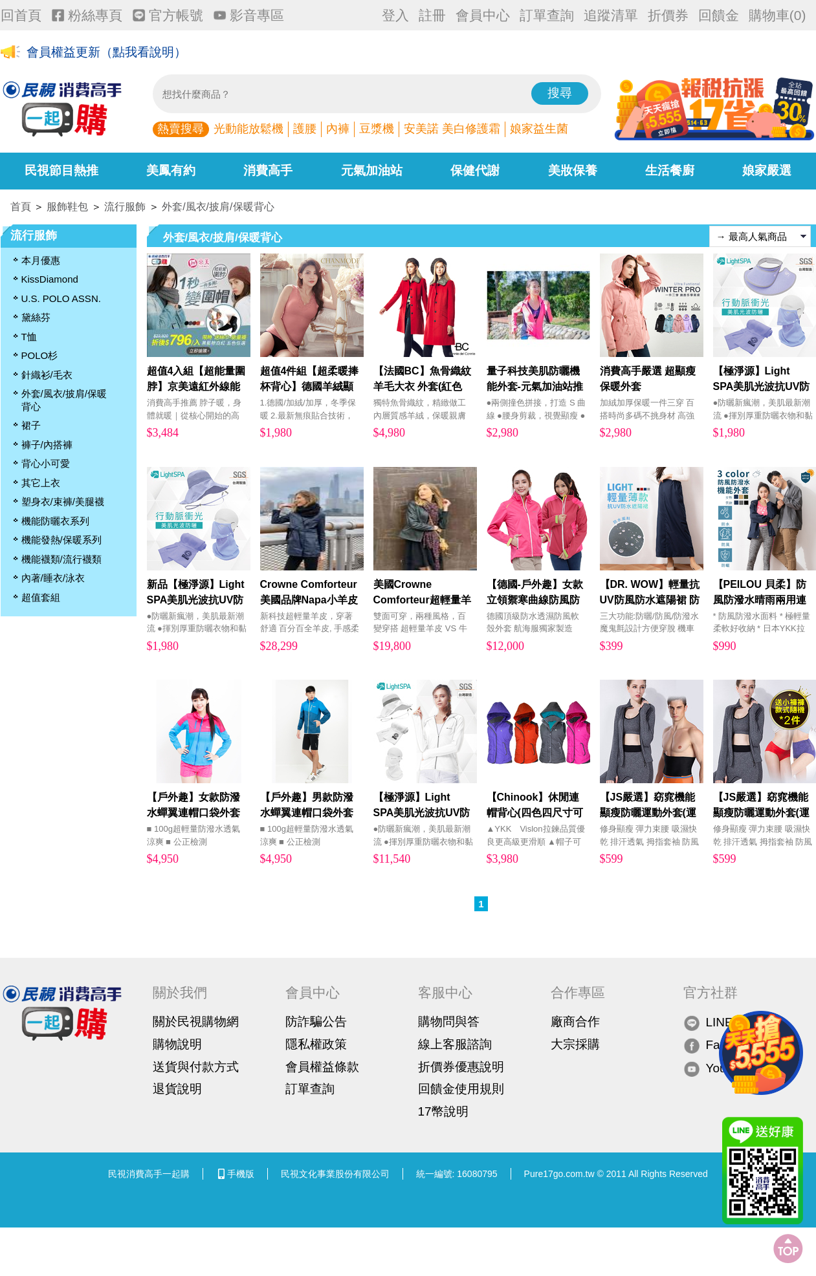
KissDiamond (49, 279)
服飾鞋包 (67, 206)
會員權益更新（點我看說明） (106, 52)
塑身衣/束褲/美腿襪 (62, 501)
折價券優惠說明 (461, 1067)
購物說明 (177, 1044)
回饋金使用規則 (461, 1089)
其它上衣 (40, 482)
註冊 (432, 15)
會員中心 (483, 15)
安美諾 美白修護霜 (452, 128)
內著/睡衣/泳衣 (53, 577)
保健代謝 (475, 170)
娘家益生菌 (539, 128)
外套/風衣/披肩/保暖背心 (218, 206)
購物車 (777, 15)
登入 (395, 15)
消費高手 (267, 170)
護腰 (304, 128)
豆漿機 (376, 128)
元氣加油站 (371, 170)
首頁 (20, 206)
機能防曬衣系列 (55, 520)
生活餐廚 (669, 170)
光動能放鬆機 (248, 128)
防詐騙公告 (316, 1021)
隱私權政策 (316, 1044)
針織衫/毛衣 (46, 374)
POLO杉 (39, 355)
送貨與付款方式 (196, 1067)
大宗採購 (575, 1044)
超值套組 (40, 597)
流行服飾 (125, 206)
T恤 (29, 336)
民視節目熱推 (61, 170)
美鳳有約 (170, 170)
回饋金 (718, 15)
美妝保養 (572, 170)
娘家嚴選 (766, 170)
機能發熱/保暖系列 (61, 539)
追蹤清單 (611, 15)
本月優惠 (40, 260)
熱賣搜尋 (180, 128)
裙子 (31, 425)
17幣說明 (443, 1111)
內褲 (337, 128)
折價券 (668, 15)
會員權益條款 (322, 1067)
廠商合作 (575, 1021)
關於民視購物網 (196, 1021)
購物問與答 (449, 1021)
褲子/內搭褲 (46, 444)
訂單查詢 (547, 15)
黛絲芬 (35, 317)
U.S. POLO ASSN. (61, 298)
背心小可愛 (45, 463)
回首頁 (21, 15)
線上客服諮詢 (455, 1044)
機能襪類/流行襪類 (61, 559)
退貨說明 (177, 1089)
